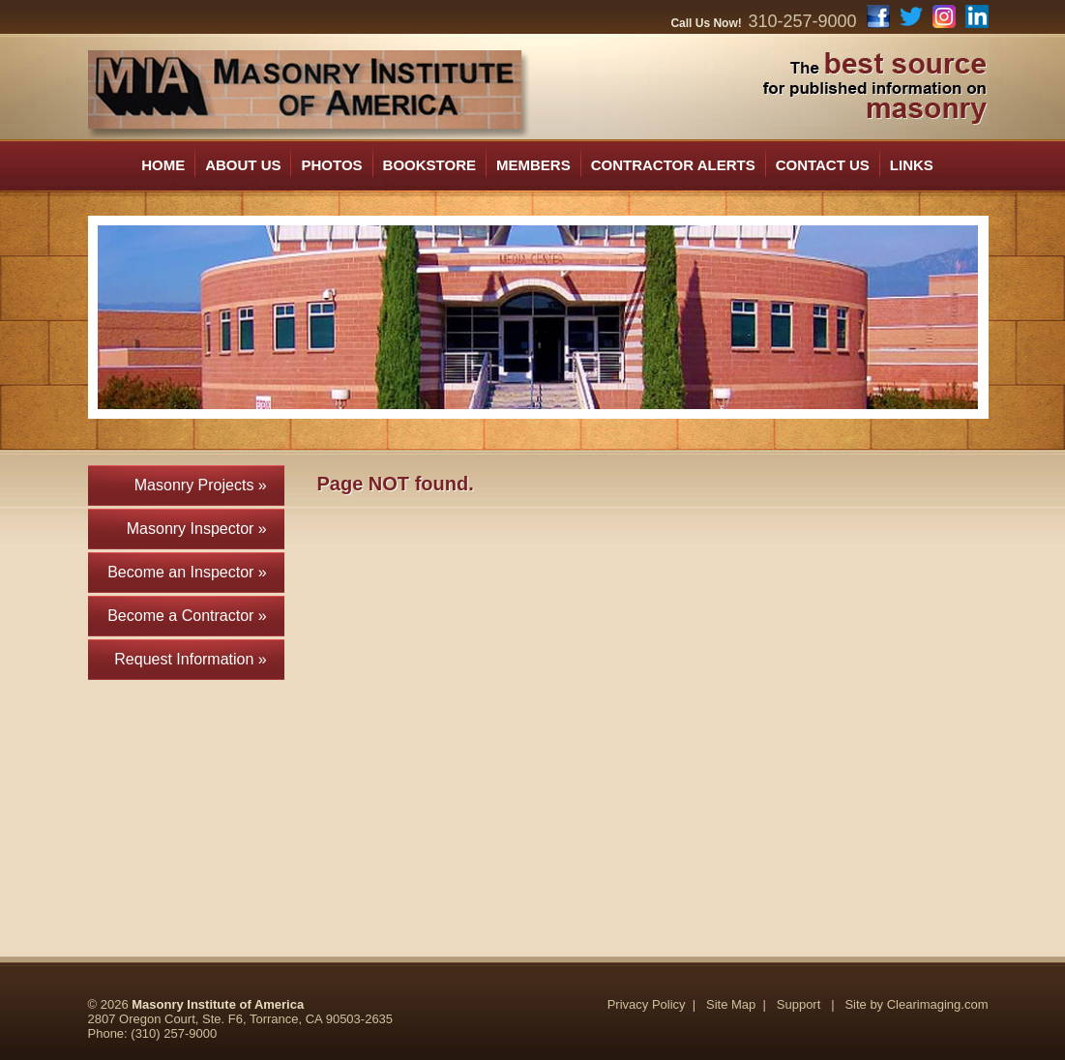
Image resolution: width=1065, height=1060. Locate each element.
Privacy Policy (646, 1004)
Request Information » (198, 659)
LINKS (911, 165)
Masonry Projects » (209, 485)
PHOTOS (331, 165)
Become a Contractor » (195, 615)
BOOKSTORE (429, 165)
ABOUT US (243, 165)
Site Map (730, 1004)
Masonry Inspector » (205, 528)
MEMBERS (533, 165)
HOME (163, 165)
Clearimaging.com (938, 1004)
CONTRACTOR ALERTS (673, 165)
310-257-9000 (802, 21)
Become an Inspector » (195, 572)
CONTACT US (823, 165)
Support (799, 1004)
